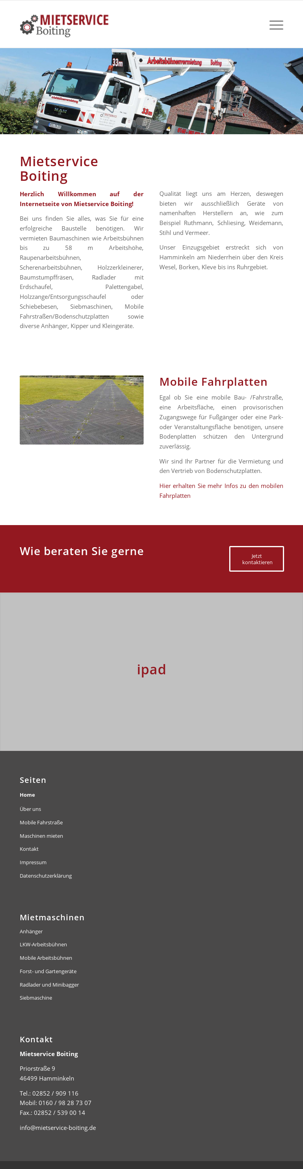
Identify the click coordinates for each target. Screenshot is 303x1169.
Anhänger (31, 931)
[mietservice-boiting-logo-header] (86, 24)
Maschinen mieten (41, 835)
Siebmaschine (36, 997)
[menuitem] (274, 24)
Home (27, 794)
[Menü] (274, 24)
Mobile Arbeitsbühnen (46, 957)
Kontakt (29, 848)
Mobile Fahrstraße (41, 822)
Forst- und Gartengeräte (48, 971)
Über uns (30, 808)
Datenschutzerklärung (46, 875)
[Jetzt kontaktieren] (256, 559)
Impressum (33, 862)
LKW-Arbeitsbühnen (43, 944)
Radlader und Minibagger (49, 984)
